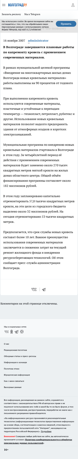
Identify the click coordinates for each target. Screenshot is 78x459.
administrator (38, 40)
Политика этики (11, 368)
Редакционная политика (15, 350)
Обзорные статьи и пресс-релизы (20, 356)
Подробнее (46, 431)
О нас (6, 344)
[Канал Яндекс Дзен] (21, 331)
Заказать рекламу (11, 14)
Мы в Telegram (32, 14)
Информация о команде (15, 362)
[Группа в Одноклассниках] (11, 331)
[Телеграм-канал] (16, 331)
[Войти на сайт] (72, 5)
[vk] (34, 289)
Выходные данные (12, 387)
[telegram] (45, 289)
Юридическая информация (17, 375)
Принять (66, 23)
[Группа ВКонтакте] (6, 331)
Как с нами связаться (14, 381)
